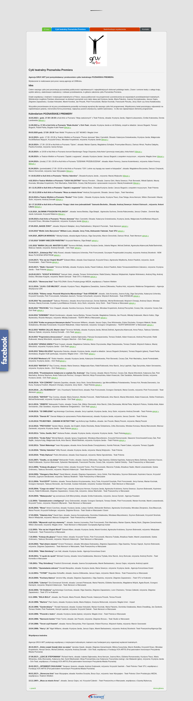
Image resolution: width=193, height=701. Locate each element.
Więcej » (41, 120)
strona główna (158, 688)
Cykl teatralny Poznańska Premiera (70, 29)
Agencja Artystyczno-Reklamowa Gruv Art (96, 14)
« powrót (32, 688)
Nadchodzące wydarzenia (115, 29)
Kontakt (145, 29)
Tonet (96, 696)
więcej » (125, 226)
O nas (46, 29)
